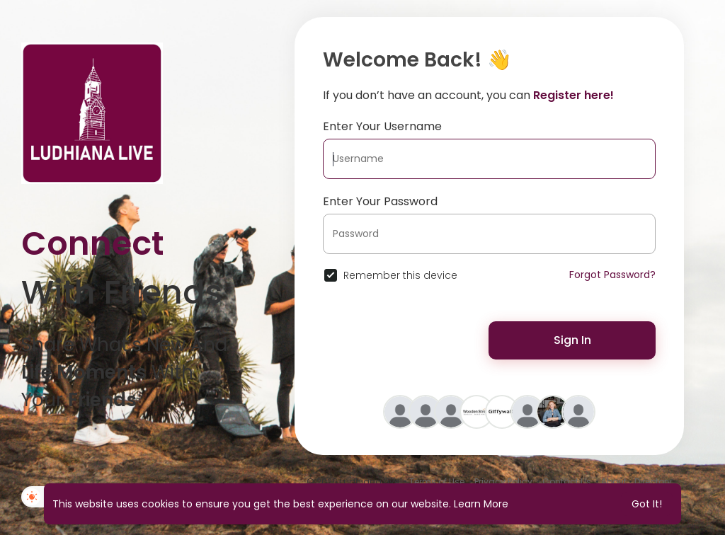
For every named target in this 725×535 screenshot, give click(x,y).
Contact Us (566, 482)
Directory (653, 482)
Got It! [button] (647, 504)
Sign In (572, 340)
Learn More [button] (481, 504)
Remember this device (400, 275)
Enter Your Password (380, 201)
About (614, 482)
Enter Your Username (382, 126)
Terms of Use (436, 482)
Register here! (573, 95)
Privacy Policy (503, 482)
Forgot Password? (612, 275)
